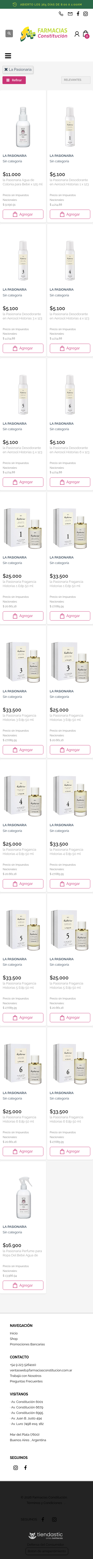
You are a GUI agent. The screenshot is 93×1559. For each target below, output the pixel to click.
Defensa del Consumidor (45, 1544)
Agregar (22, 214)
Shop (14, 1339)
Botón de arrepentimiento (47, 1551)
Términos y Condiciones (44, 1503)
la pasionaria (17, 69)
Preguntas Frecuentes (26, 1381)
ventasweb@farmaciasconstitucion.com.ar (41, 1370)
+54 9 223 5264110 (23, 1365)
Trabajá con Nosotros (25, 1376)
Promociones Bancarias (27, 1344)
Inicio (14, 1333)
